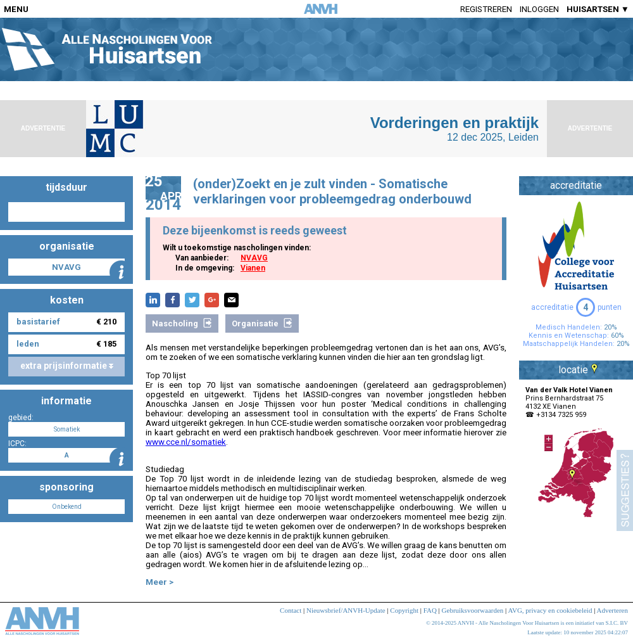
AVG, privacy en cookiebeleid (550, 610)
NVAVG (254, 257)
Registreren (486, 9)
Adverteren (612, 610)
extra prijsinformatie (66, 366)
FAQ (430, 610)
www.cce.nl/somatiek (186, 442)
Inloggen (539, 9)
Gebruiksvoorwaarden (473, 610)
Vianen (253, 268)
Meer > (159, 582)
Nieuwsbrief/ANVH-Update (345, 610)
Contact (290, 610)
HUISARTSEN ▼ (598, 9)
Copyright (404, 610)
